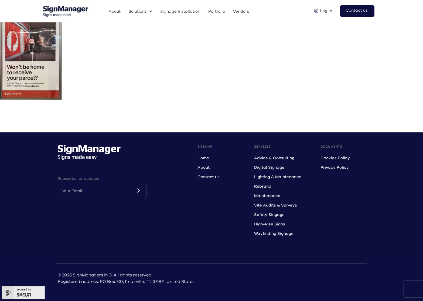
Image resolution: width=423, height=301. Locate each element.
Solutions (138, 11)
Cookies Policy (335, 158)
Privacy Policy (334, 167)
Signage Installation (180, 11)
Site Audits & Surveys (275, 205)
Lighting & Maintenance (277, 177)
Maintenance (267, 196)
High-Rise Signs (269, 224)
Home (203, 158)
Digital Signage (269, 167)
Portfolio (216, 11)
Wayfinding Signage (274, 234)
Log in (326, 11)
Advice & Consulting (274, 158)
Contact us (357, 10)
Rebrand (262, 186)
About (115, 11)
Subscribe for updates (78, 178)
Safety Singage (269, 215)
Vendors (241, 11)
